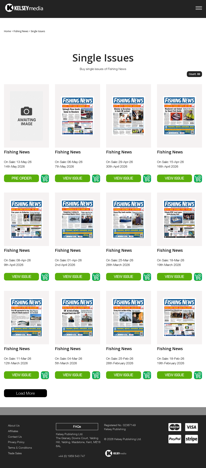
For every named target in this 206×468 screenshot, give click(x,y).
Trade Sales (15, 453)
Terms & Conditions (20, 447)
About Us (14, 425)
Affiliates (13, 431)
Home (7, 31)
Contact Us (15, 436)
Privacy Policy (16, 442)
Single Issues (38, 31)
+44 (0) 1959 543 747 (71, 456)
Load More (25, 393)
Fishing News (21, 31)
